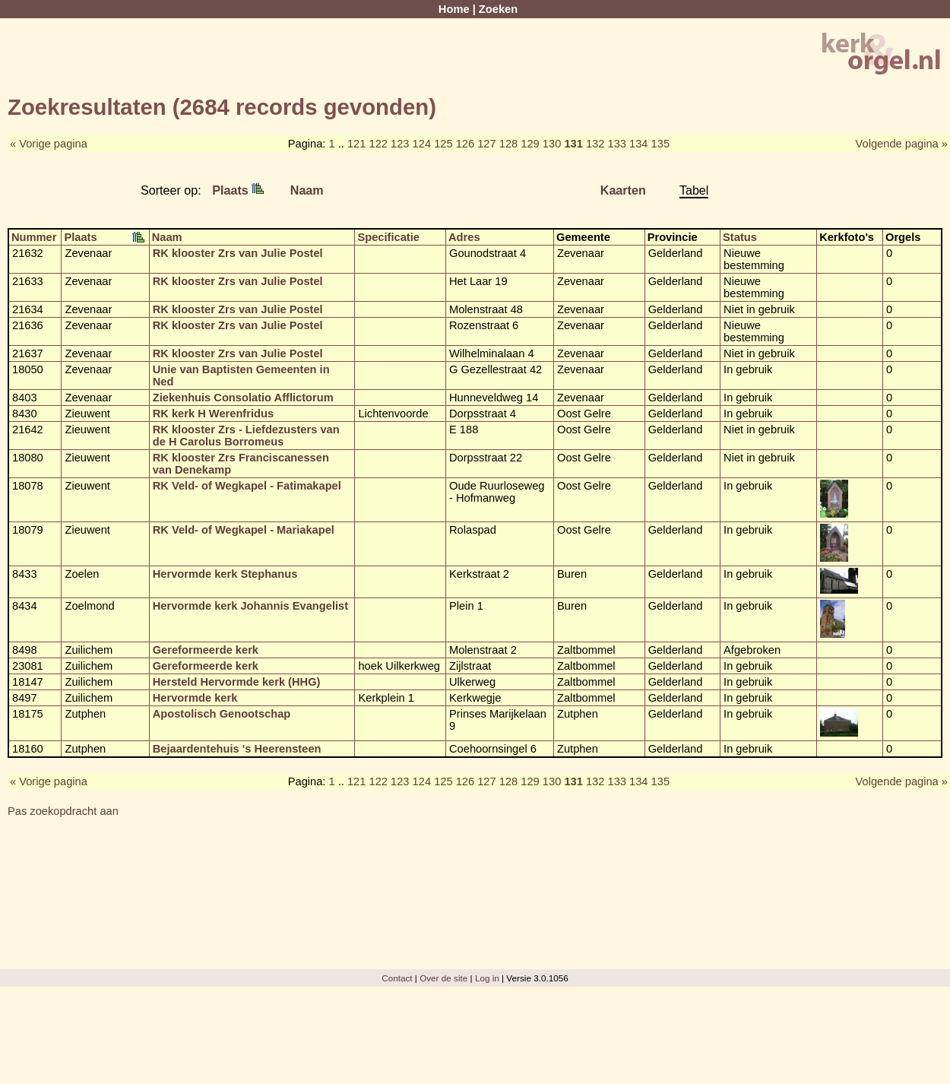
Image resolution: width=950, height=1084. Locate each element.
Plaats (238, 190)
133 (617, 144)
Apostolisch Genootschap (222, 714)
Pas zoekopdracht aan (63, 811)
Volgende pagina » (902, 144)
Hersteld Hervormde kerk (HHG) (237, 682)
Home (454, 9)
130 (552, 144)
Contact (397, 978)
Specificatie (388, 237)
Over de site (443, 978)
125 (443, 144)
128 (508, 144)
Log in (487, 978)
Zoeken (498, 9)
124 (422, 144)
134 (638, 144)
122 (378, 144)
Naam (307, 190)
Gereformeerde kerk (205, 650)
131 (573, 144)
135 (660, 144)
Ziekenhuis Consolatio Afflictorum (243, 397)
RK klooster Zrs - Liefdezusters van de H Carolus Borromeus (246, 435)
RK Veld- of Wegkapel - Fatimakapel (247, 486)
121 (356, 144)
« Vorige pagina (48, 144)
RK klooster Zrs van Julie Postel (238, 253)
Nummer (33, 237)
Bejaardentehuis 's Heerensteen (237, 749)
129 (530, 144)
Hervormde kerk (195, 698)
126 (465, 144)
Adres (464, 237)
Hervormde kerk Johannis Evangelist (250, 606)
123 (400, 144)
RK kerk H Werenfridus (213, 413)
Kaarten (623, 190)
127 (486, 144)
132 (595, 144)
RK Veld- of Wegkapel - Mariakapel (243, 530)
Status (740, 237)
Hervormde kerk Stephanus (225, 574)
